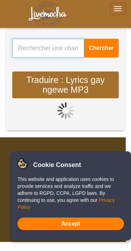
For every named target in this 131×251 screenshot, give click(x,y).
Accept (70, 224)
